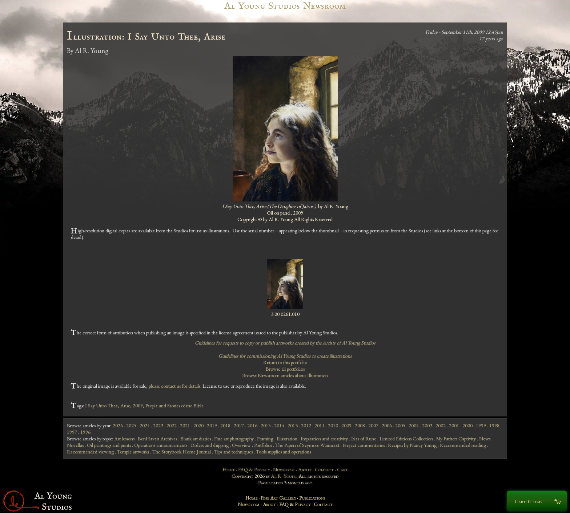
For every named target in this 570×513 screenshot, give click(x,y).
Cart (342, 469)
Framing (265, 438)
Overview (241, 445)
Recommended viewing (90, 451)
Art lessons (124, 438)
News (484, 438)
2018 (225, 425)
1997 (72, 432)
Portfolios (263, 445)
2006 (387, 425)
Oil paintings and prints (109, 445)
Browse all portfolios (285, 369)
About (305, 469)
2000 (467, 425)
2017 (239, 425)
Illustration (287, 438)
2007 (373, 425)
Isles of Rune (363, 438)
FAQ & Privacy (254, 469)
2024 (145, 425)
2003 (427, 425)
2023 (158, 425)
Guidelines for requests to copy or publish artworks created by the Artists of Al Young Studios (285, 342)
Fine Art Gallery (278, 497)
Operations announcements (160, 445)
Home (228, 469)
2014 (279, 425)
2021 (185, 425)
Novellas (75, 445)
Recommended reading (463, 445)
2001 (454, 425)
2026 (118, 425)
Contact (324, 469)
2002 (440, 425)
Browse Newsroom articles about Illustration (285, 375)
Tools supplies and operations (283, 451)
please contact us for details (174, 386)
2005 (400, 425)
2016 (252, 425)
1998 (494, 425)
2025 (131, 425)
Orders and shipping (209, 445)
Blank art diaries (195, 438)
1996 (85, 432)
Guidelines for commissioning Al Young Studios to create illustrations (285, 356)
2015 (266, 425)
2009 (138, 405)
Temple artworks (133, 451)
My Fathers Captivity (456, 438)
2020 (198, 425)
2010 (333, 425)
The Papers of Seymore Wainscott (307, 445)
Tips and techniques (233, 451)
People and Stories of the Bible (174, 405)
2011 (319, 425)
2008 (360, 425)
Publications (312, 497)
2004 (414, 425)
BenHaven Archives (157, 438)
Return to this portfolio (285, 362)
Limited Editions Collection (406, 438)
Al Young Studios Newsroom (285, 6)
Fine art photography (234, 438)
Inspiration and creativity (324, 438)
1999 (481, 425)
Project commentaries (364, 445)
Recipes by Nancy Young (412, 445)
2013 (293, 425)
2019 (212, 425)
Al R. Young (284, 476)
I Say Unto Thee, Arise (107, 405)
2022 (171, 425)
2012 (306, 425)
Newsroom (284, 469)
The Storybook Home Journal (181, 451)
